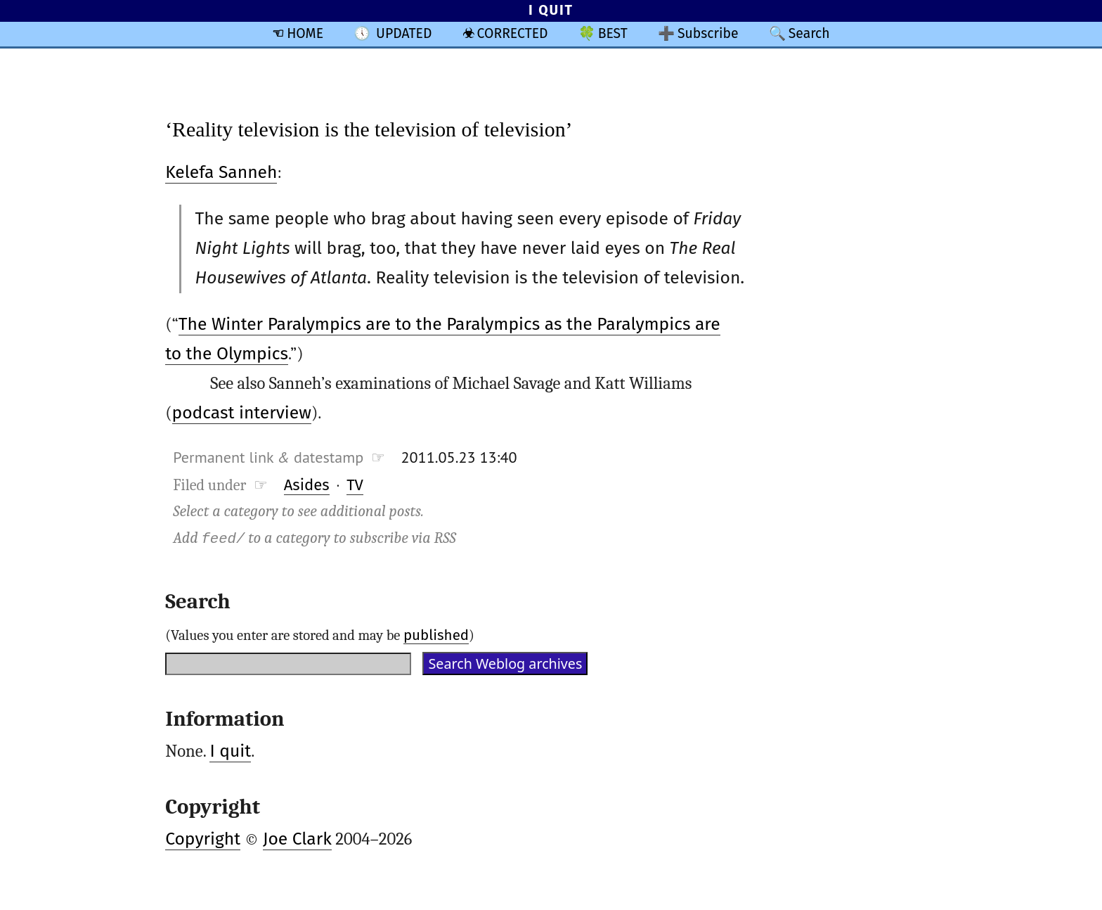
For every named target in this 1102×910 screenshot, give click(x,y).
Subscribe (708, 33)
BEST (613, 33)
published (436, 635)
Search (809, 33)
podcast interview (241, 412)
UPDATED (404, 33)
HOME (305, 33)
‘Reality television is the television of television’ (368, 129)
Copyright (202, 839)
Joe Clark (297, 839)
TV (354, 484)
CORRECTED (512, 33)
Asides (307, 484)
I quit (230, 751)
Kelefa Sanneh (221, 172)
